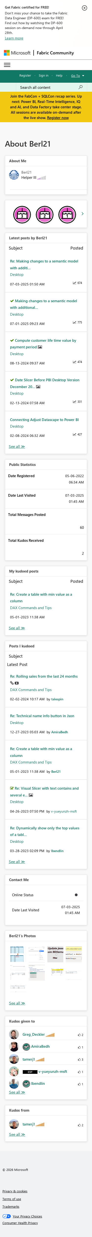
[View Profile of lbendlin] (57, 850)
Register (25, 75)
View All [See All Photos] (17, 1003)
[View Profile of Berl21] (56, 771)
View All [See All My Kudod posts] (17, 628)
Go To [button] (75, 75)
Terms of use (11, 1199)
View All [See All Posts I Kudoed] (17, 862)
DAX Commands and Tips (31, 607)
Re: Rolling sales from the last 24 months (44, 676)
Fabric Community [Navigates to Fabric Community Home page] (55, 53)
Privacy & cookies (14, 1191)
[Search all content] (51, 87)
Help (59, 75)
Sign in (43, 75)
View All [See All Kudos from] (17, 1134)
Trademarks (10, 1206)
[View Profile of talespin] (57, 699)
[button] (18, 954)
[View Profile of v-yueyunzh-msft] (64, 811)
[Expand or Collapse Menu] (7, 65)
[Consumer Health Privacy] (46, 1222)
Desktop (17, 274)
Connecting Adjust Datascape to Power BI (44, 419)
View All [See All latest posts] (17, 446)
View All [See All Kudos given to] (17, 1092)
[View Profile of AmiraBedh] (59, 732)
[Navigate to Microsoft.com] (17, 53)
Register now (58, 117)
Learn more (14, 38)
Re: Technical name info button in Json (42, 715)
